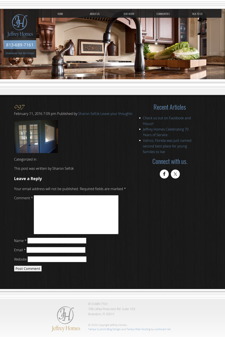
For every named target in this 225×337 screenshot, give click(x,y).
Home (60, 14)
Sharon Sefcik (88, 113)
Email (20, 250)
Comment (23, 198)
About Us (94, 14)
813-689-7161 (20, 45)
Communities (163, 14)
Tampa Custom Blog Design (104, 329)
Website (20, 259)
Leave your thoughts (116, 113)
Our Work (129, 14)
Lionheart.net (163, 329)
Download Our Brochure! (20, 53)
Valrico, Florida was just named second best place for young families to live (167, 146)
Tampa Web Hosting (138, 329)
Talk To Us (197, 14)
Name (20, 240)
